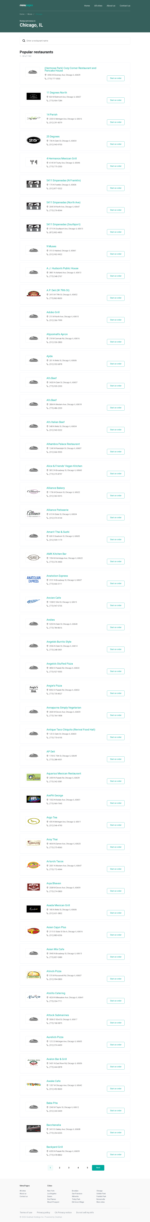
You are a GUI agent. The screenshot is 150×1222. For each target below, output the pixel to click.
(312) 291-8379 (55, 123)
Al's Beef (52, 378)
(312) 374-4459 (55, 1045)
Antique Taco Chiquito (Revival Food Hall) (71, 729)
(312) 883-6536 (55, 935)
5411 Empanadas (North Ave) (64, 202)
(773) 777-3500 (53, 79)
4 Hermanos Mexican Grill (62, 158)
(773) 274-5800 (55, 891)
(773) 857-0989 (55, 957)
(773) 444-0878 (55, 1067)
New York (50, 1191)
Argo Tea (52, 817)
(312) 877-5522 (55, 188)
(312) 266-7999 (55, 320)
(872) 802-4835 (55, 232)
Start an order (116, 78)
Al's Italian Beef (56, 422)
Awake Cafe (54, 1081)
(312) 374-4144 (55, 518)
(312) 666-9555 (55, 452)
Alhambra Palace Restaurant (63, 444)
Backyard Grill (55, 1146)
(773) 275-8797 (55, 474)
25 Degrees (53, 136)
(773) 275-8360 (55, 847)
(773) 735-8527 (55, 694)
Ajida (50, 356)
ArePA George (55, 795)
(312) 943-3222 (55, 430)
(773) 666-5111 (55, 584)
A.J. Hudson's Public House (62, 268)
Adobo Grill (53, 312)
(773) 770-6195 (55, 738)
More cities (101, 1202)
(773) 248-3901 (55, 650)
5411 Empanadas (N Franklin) (64, 180)
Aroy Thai (52, 839)
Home (87, 5)
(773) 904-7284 (55, 101)
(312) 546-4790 (55, 825)
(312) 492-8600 (55, 1089)
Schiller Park (101, 1194)
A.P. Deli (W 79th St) (58, 290)
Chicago (100, 1191)
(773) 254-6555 (55, 1133)
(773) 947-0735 (55, 606)
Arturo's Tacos (55, 861)
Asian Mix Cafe (55, 949)
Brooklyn (75, 1191)
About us (111, 5)
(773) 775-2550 (55, 166)
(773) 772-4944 (55, 869)
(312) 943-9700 (55, 144)
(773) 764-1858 (55, 716)
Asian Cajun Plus (56, 927)
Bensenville (101, 1199)
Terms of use (26, 1212)
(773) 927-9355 (55, 672)
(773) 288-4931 (55, 760)
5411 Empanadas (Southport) (64, 224)
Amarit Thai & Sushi (58, 531)
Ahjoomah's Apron (57, 334)
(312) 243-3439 (55, 1111)
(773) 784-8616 (55, 628)
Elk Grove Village (78, 1202)
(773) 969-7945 (55, 803)
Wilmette (75, 1196)
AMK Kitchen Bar (56, 553)
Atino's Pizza (54, 971)
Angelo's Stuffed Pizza (60, 663)
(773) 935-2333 (55, 386)
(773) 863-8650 (55, 298)
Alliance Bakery (56, 488)
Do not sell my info (85, 1212)
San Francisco (77, 1194)
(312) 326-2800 (55, 342)
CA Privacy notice (63, 1212)
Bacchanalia (54, 1125)
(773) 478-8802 (55, 1155)
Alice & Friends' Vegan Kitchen (64, 466)
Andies (51, 619)
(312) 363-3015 (55, 496)
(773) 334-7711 (55, 1001)
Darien (49, 1196)
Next (98, 1168)
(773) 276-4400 (55, 562)
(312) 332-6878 (55, 364)
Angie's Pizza (54, 685)
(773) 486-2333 (55, 408)
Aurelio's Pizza (55, 1037)
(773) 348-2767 (55, 276)
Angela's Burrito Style (59, 641)
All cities (98, 5)
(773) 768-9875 (55, 1023)
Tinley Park (76, 1199)
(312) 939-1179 (55, 540)
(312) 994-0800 (55, 979)
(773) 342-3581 (55, 781)
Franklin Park (101, 1196)
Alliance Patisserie (57, 509)
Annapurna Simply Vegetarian (64, 707)
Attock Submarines (58, 1015)
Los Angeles (51, 1194)
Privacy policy (43, 1212)
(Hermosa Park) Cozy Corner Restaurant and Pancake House (70, 69)
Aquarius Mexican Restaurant (64, 773)
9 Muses (51, 246)
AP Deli (51, 751)
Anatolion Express (57, 575)
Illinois (30, 14)
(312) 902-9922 (55, 254)
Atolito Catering (56, 993)
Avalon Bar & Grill (57, 1059)
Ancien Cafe (54, 597)
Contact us (125, 5)
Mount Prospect (53, 1202)
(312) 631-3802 (55, 913)
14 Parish (52, 114)
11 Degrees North (57, 92)
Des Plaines (51, 1199)
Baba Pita (52, 1103)
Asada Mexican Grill (58, 905)
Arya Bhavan (54, 883)
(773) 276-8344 (55, 210)
